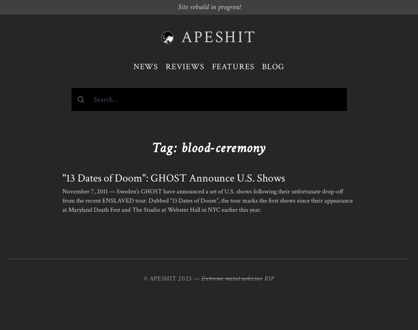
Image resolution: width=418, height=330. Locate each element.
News (146, 66)
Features (233, 66)
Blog (273, 66)
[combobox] (209, 99)
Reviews (185, 66)
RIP (269, 279)
